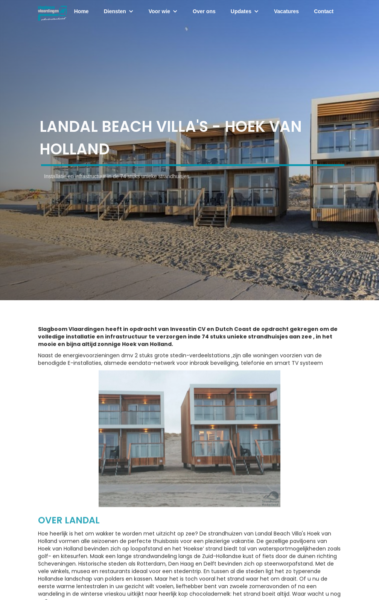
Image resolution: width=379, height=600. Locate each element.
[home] (52, 11)
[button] (118, 11)
